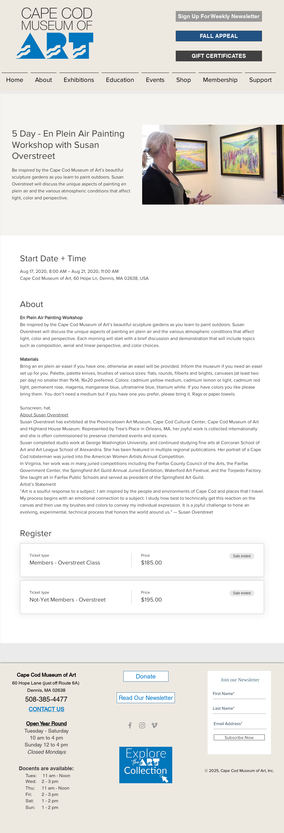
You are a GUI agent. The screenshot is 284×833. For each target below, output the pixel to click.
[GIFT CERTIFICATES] (219, 56)
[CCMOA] (130, 725)
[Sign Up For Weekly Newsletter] (219, 16)
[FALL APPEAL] (219, 36)
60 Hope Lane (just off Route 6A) (46, 683)
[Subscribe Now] (239, 737)
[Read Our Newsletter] (146, 697)
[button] (43, 77)
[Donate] (145, 676)
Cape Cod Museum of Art (46, 675)
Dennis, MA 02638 (46, 690)
